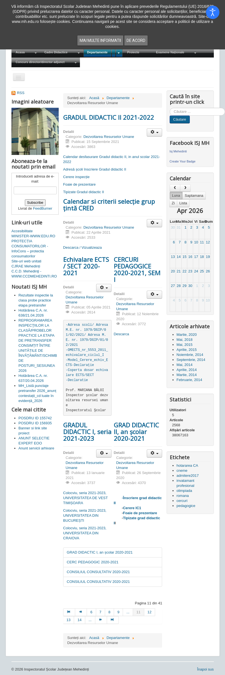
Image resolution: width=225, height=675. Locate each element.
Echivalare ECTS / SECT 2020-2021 (86, 266)
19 (208, 257)
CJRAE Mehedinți (25, 266)
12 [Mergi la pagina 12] (149, 612)
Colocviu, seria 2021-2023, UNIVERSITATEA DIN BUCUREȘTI (84, 515)
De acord (136, 40)
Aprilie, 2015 (187, 350)
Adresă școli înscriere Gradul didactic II (94, 169)
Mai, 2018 (185, 340)
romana (183, 496)
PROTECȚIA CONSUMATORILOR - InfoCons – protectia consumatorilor (29, 248)
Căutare (179, 119)
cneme (182, 470)
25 (202, 271)
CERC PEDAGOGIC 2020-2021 (93, 562)
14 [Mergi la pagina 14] (79, 620)
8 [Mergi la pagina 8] (109, 612)
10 (196, 242)
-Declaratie (77, 380)
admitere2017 (188, 475)
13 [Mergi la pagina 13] (68, 620)
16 (190, 257)
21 (179, 271)
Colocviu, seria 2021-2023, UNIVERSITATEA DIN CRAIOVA (84, 533)
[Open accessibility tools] (212, 12)
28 (179, 286)
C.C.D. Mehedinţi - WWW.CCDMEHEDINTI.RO (34, 273)
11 (202, 242)
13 (173, 257)
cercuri (182, 501)
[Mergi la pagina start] (69, 612)
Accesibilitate (22, 231)
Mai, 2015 (185, 345)
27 (173, 286)
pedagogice (186, 506)
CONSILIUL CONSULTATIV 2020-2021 (98, 572)
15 (184, 257)
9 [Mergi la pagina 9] (118, 612)
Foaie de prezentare (79, 184)
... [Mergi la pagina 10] (127, 612)
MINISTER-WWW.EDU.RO (33, 236)
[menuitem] (25, 53)
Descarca (121, 334)
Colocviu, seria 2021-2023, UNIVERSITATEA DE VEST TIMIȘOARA (85, 498)
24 (196, 271)
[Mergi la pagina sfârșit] (113, 620)
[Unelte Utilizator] (154, 132)
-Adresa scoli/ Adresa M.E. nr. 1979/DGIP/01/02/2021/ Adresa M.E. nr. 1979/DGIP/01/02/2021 (88, 335)
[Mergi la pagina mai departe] (101, 620)
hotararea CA (187, 465)
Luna (176, 195)
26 (208, 271)
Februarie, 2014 (189, 380)
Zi (173, 203)
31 (179, 227)
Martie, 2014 (187, 375)
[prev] (175, 188)
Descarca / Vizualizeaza (82, 247)
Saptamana (194, 195)
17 (196, 257)
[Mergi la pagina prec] (81, 612)
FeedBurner (42, 208)
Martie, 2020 (187, 334)
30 (173, 227)
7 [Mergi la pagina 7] (100, 612)
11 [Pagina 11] (138, 612)
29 (184, 286)
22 (184, 271)
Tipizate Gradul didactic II (83, 192)
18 (202, 257)
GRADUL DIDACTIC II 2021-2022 (108, 117)
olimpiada (184, 491)
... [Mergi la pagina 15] (90, 620)
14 (179, 257)
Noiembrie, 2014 (190, 355)
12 (208, 242)
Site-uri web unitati (26, 261)
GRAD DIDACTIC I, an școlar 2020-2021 (100, 552)
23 (190, 271)
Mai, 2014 (185, 365)
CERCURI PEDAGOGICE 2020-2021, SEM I (137, 269)
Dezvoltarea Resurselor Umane (108, 137)
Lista (183, 203)
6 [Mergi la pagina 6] (91, 612)
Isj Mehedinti (178, 151)
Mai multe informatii (100, 40)
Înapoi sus (205, 669)
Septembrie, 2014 (191, 360)
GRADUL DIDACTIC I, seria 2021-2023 (87, 431)
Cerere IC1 (132, 508)
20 (173, 271)
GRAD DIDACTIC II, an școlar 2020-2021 (136, 431)
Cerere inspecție (76, 177)
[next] (185, 188)
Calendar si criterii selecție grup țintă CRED (109, 204)
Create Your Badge (183, 161)
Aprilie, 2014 (187, 370)
